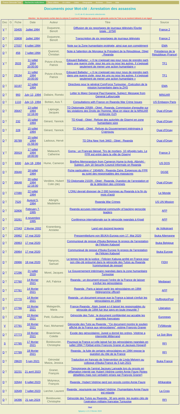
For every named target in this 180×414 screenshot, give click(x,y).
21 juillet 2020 (33, 272)
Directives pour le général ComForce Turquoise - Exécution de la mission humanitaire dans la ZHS (107, 86)
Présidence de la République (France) (164, 53)
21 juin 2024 (32, 399)
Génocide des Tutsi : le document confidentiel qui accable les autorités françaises (107, 317)
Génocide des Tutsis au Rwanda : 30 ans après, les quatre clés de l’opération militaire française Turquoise (107, 400)
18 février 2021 (32, 352)
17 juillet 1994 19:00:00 (32, 152)
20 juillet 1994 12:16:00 (32, 182)
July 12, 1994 (33, 94)
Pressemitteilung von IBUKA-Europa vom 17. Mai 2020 (107, 235)
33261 (18, 219)
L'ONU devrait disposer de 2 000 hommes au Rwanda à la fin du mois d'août (107, 193)
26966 (18, 262)
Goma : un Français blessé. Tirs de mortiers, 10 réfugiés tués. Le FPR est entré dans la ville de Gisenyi (107, 153)
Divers (109, 2)
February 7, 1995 (33, 210)
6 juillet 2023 (33, 382)
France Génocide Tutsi (12, 2)
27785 (18, 343)
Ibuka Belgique (164, 242)
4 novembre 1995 (32, 219)
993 (18, 94)
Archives (99, 2)
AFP (164, 210)
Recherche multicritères (34, 2)
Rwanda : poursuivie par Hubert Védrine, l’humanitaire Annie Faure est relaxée (108, 391)
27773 (18, 334)
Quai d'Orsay (165, 110)
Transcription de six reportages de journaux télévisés (108, 38)
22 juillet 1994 (33, 193)
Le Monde (164, 192)
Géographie (87, 2)
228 (18, 130)
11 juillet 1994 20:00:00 (32, 63)
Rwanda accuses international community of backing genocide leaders (108, 210)
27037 (18, 45)
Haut (90, 407)
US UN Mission (164, 201)
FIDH (164, 262)
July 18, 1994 (33, 163)
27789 (18, 352)
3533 (18, 63)
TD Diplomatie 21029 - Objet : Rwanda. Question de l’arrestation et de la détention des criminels (108, 182)
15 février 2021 (32, 308)
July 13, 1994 (33, 102)
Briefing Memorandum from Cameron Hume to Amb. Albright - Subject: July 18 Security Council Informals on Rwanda (107, 163)
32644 (18, 382)
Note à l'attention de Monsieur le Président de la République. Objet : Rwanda (107, 53)
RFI (164, 343)
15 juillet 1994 (33, 121)
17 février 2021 (32, 343)
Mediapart (164, 281)
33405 (18, 29)
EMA (164, 45)
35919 (18, 152)
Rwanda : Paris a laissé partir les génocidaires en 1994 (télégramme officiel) (107, 290)
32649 (18, 390)
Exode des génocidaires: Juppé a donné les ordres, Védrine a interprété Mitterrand (107, 334)
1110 (18, 102)
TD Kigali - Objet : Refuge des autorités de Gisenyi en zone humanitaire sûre (108, 121)
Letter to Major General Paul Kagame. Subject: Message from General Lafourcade (107, 95)
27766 (18, 308)
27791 (18, 325)
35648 (18, 182)
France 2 (164, 29)
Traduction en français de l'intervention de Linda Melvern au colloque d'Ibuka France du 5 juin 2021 (107, 361)
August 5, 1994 (32, 202)
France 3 (164, 152)
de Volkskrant (164, 228)
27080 (18, 192)
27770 (18, 299)
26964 (18, 251)
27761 (18, 290)
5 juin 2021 (32, 361)
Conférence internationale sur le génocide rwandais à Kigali (107, 219)
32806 (18, 210)
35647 (18, 110)
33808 (18, 38)
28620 (18, 361)
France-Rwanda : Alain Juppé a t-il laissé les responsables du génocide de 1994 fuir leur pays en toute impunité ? (107, 308)
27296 (18, 272)
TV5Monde (164, 325)
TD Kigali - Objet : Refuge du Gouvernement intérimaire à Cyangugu (108, 130)
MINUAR (164, 94)
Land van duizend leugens (108, 228)
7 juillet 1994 (33, 52)
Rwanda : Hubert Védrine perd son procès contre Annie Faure (107, 382)
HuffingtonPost (165, 299)
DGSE (164, 172)
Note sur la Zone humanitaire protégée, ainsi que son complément (107, 45)
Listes (76, 2)
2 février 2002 (32, 228)
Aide (117, 2)
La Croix (164, 390)
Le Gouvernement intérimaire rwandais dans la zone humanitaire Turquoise (107, 272)
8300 (18, 163)
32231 (18, 371)
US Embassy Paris (164, 102)
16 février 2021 (32, 326)
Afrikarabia (164, 382)
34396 (18, 399)
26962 (18, 235)
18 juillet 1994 (33, 172)
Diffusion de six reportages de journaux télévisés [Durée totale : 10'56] (108, 29)
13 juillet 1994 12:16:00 (32, 111)
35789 (18, 140)
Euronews (164, 316)
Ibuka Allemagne (164, 235)
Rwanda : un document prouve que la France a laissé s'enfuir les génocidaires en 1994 (107, 299)
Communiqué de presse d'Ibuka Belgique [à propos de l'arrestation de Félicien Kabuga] (107, 243)
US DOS (164, 163)
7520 (18, 201)
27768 (18, 316)
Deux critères (53, 2)
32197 (18, 85)
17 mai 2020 (32, 235)
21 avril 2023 (33, 371)
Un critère (66, 2)
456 (18, 52)
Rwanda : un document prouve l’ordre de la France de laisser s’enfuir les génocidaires (107, 281)
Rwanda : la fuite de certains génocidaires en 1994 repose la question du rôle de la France (108, 352)
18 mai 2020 (32, 262)
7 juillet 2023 (33, 390)
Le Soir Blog (164, 334)
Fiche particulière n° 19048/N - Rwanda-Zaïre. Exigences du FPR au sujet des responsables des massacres (108, 172)
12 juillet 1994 (33, 86)
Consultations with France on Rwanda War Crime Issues (107, 102)
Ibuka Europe (164, 251)
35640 (18, 172)
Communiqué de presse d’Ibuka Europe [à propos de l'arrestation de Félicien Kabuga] (107, 252)
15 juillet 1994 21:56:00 (32, 140)
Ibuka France (164, 361)
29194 (18, 75)
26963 (18, 242)
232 (18, 121)
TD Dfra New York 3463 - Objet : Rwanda (107, 140)
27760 (18, 281)
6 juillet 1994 (33, 45)
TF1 (164, 63)
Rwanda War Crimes (107, 201)
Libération (165, 308)
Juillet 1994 (33, 29)
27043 (18, 228)
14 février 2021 (32, 281)
